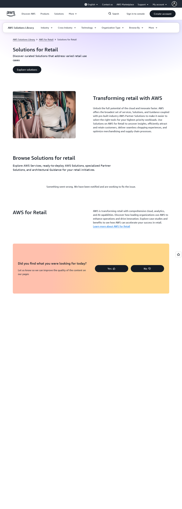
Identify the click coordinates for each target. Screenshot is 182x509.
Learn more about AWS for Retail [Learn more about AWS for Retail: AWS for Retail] (111, 226)
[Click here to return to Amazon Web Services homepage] (10, 15)
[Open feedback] (178, 254)
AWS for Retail (46, 39)
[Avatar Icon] (174, 3)
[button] (28, 14)
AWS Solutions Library (24, 39)
